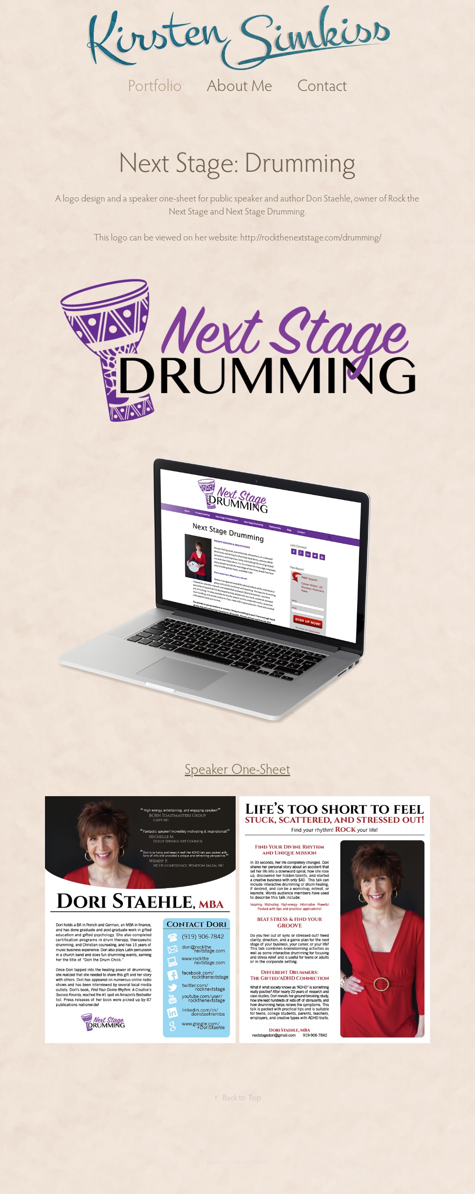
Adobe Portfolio (251, 1161)
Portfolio (155, 85)
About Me (239, 85)
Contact (322, 85)
